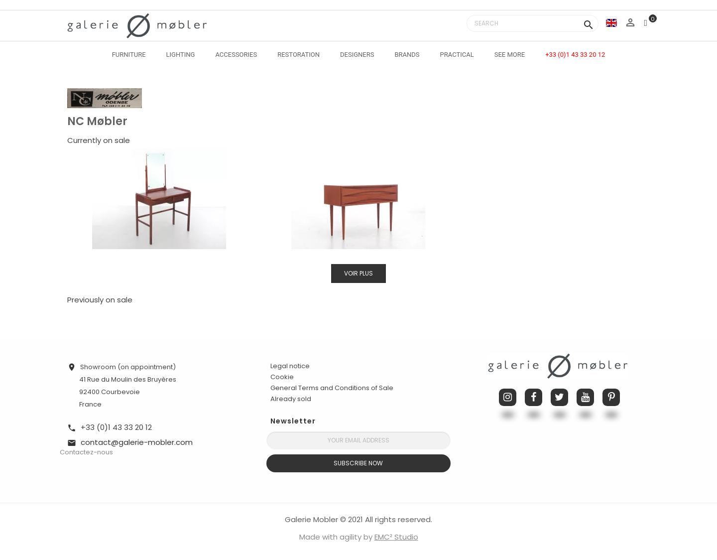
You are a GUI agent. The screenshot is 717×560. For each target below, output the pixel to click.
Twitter (559, 397)
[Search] (532, 23)
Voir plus (358, 273)
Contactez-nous (86, 452)
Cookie (282, 377)
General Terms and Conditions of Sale (331, 388)
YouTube (585, 397)
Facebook (533, 397)
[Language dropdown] (611, 22)
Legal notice (290, 366)
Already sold (290, 399)
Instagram (507, 397)
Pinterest (611, 397)
